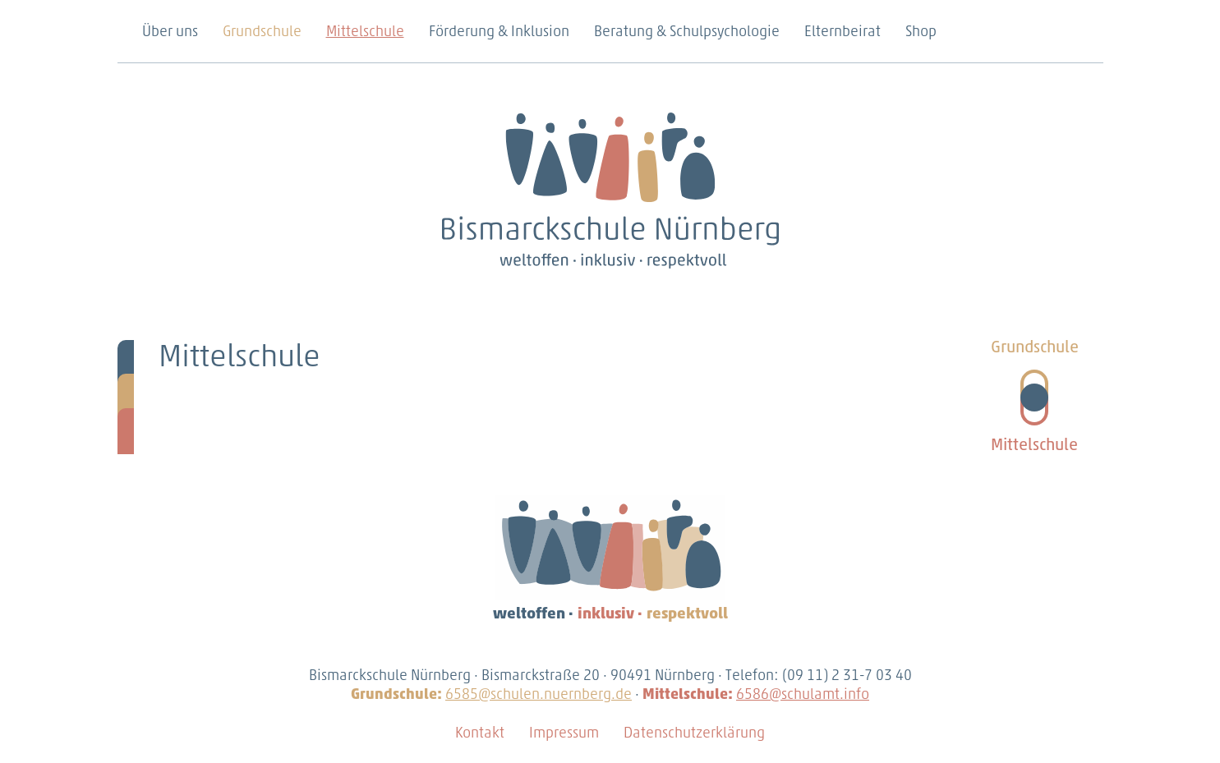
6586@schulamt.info (802, 695)
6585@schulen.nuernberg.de (538, 695)
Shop (921, 32)
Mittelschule (365, 32)
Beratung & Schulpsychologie (687, 32)
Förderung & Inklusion (499, 32)
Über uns (170, 32)
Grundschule (262, 32)
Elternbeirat (842, 32)
